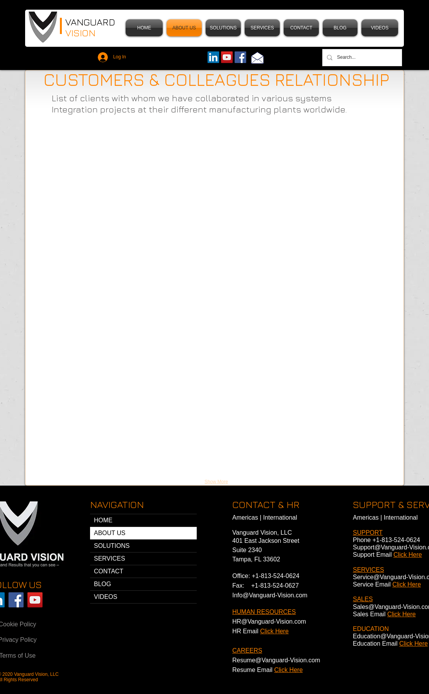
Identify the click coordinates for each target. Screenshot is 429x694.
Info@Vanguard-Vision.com (269, 595)
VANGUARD (90, 21)
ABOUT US (110, 533)
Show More (216, 481)
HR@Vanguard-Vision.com (269, 621)
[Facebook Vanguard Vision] (16, 599)
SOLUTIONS (111, 545)
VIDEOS (105, 596)
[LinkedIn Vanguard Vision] (213, 57)
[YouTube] (227, 57)
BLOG (102, 584)
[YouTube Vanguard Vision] (35, 599)
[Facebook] (240, 57)
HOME (103, 520)
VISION (81, 32)
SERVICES (109, 558)
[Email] (257, 57)
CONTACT (108, 571)
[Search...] (361, 57)
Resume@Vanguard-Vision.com (276, 660)
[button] (223, 27)
